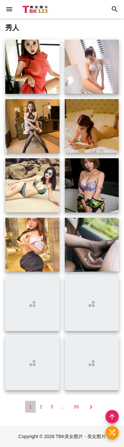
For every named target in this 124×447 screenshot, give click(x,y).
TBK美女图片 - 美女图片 (81, 436)
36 (76, 406)
